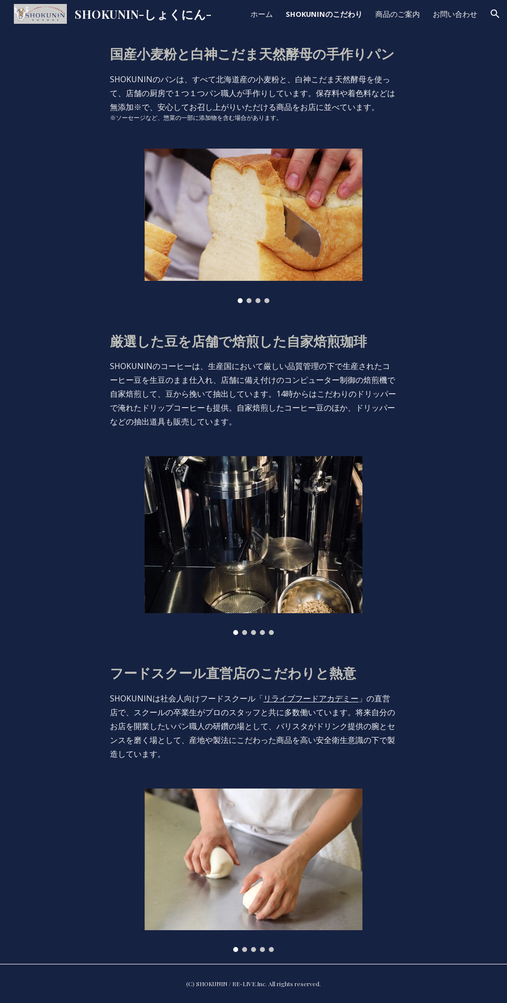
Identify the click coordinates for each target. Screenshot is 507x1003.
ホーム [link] (262, 14)
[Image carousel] (254, 226)
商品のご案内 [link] (397, 14)
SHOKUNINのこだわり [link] (324, 14)
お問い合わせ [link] (455, 14)
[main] (253, 82)
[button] (495, 14)
